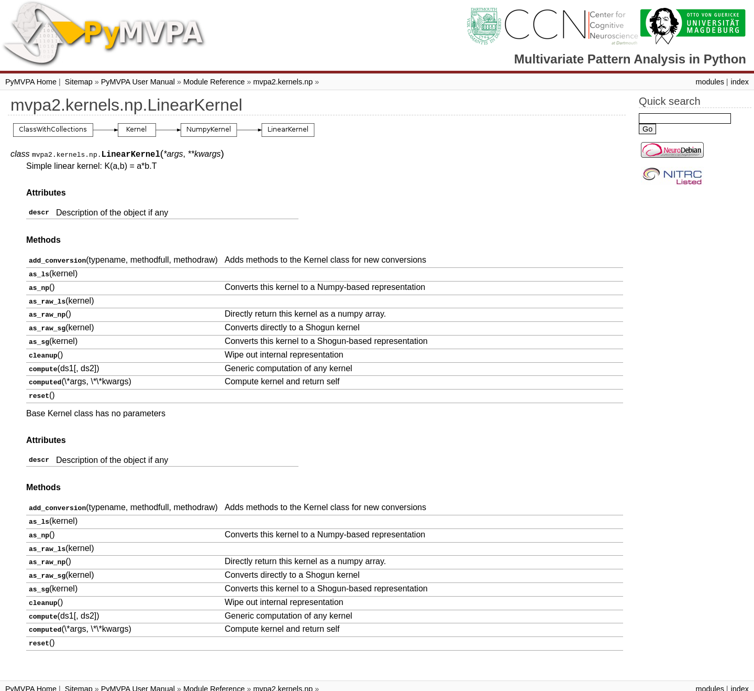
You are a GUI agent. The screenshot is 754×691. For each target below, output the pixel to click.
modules (709, 82)
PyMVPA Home (31, 82)
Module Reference (214, 82)
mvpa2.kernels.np (283, 82)
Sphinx (448, 682)
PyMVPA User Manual (138, 82)
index (740, 82)
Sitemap (79, 82)
